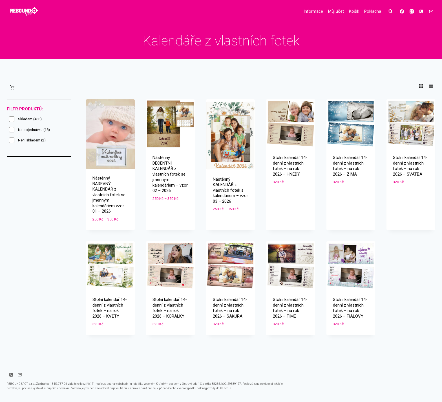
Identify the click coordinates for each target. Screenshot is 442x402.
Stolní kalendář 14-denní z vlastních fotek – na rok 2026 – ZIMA (350, 166)
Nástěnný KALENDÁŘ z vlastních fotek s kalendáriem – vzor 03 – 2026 (230, 190)
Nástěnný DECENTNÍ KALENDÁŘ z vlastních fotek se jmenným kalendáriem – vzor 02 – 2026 (170, 174)
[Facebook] (402, 11)
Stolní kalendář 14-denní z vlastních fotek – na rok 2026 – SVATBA (410, 166)
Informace (313, 11)
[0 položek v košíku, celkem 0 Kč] (12, 87)
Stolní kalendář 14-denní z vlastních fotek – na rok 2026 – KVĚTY (109, 308)
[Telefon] (421, 11)
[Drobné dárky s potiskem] (23, 11)
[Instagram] (411, 11)
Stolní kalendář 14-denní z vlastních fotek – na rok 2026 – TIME (290, 308)
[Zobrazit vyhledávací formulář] (390, 11)
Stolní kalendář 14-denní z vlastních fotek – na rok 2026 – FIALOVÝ (350, 308)
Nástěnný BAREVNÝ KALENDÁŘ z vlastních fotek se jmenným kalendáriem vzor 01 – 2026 (108, 195)
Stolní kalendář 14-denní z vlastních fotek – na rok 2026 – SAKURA (230, 308)
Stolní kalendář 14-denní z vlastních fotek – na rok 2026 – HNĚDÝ (290, 166)
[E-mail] (431, 11)
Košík (354, 11)
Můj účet (336, 11)
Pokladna (372, 11)
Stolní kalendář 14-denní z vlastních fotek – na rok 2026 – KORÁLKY (170, 308)
